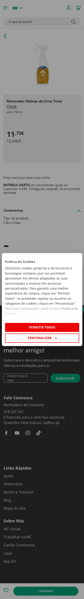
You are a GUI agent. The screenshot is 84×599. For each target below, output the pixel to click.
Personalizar (42, 338)
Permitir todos (42, 327)
